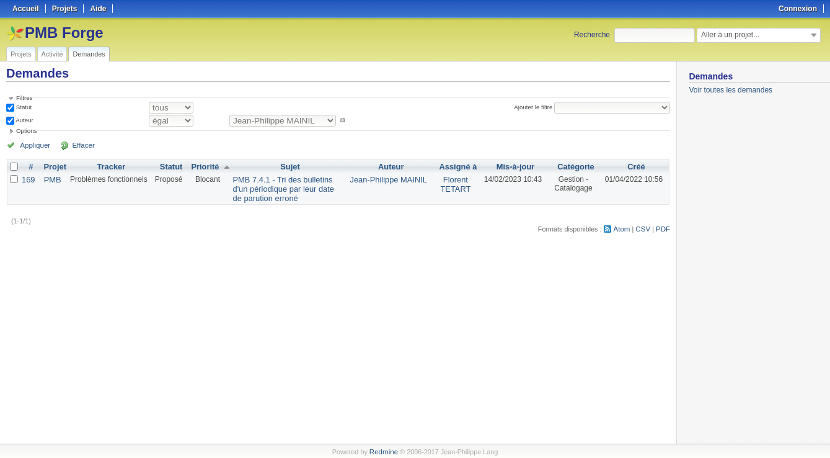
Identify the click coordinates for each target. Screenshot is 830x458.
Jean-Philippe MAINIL (390, 178)
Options (26, 130)
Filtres (24, 97)
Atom (624, 226)
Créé (636, 166)
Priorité (201, 166)
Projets (21, 54)
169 (28, 178)
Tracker (108, 166)
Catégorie (574, 166)
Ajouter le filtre (535, 107)
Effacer (75, 144)
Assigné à (456, 166)
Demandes (89, 54)
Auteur (23, 120)
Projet (53, 166)
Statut (23, 107)
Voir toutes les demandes (730, 90)
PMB (51, 178)
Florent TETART (453, 183)
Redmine (383, 451)
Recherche (592, 34)
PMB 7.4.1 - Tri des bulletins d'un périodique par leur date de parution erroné (288, 187)
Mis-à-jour (513, 166)
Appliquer (33, 144)
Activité (52, 54)
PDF (664, 226)
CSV (644, 226)
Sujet (290, 166)
